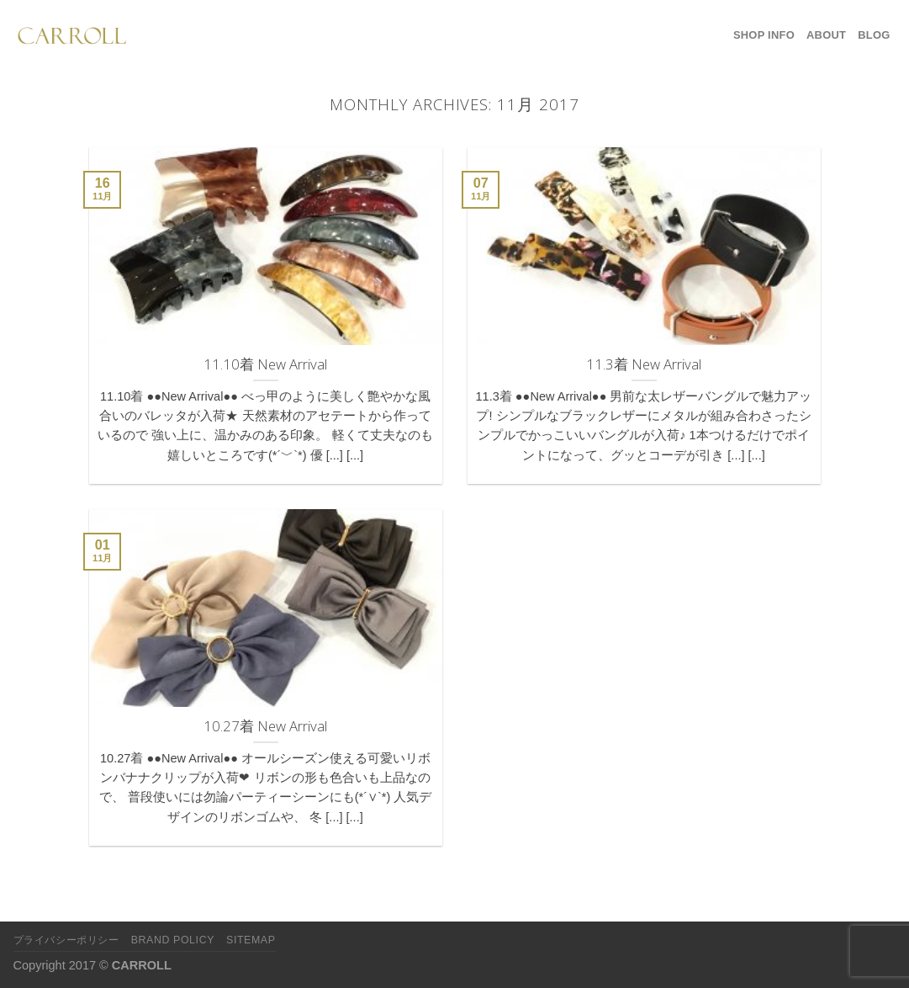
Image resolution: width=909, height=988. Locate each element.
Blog (874, 35)
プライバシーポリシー (66, 940)
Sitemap (251, 940)
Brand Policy (172, 940)
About (826, 35)
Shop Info (764, 35)
